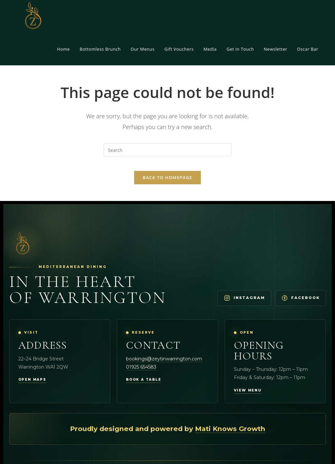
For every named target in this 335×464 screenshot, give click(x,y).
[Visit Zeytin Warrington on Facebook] (300, 304)
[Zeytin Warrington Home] (22, 249)
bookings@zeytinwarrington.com (164, 365)
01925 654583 (141, 373)
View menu (248, 396)
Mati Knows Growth (230, 435)
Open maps (32, 385)
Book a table (143, 385)
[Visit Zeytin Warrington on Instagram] (244, 304)
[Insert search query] (167, 150)
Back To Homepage (167, 183)
